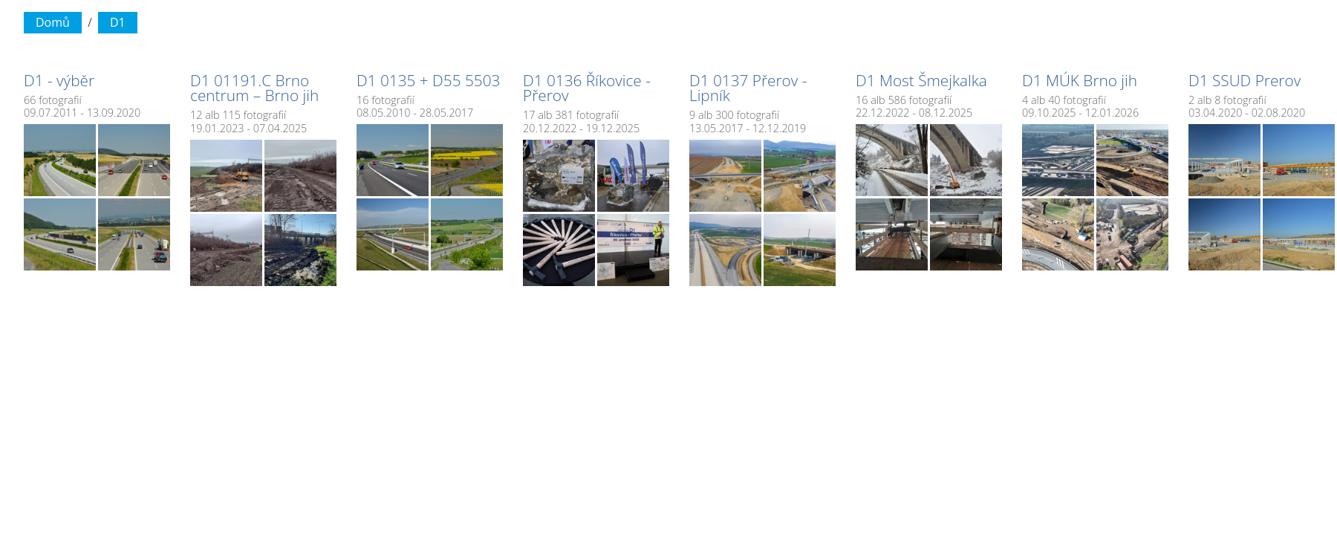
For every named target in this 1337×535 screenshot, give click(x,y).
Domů (53, 22)
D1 (118, 22)
